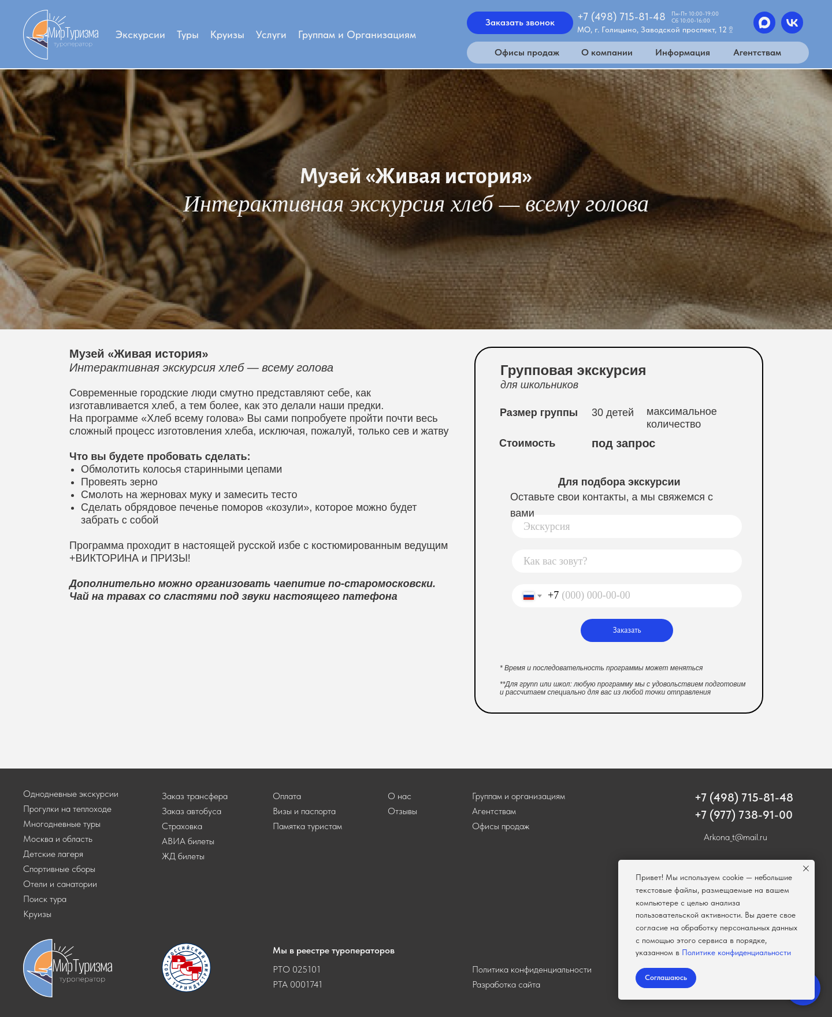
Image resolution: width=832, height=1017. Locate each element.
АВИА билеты (188, 841)
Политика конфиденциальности (532, 969)
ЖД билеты (183, 856)
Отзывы (402, 811)
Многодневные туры (62, 823)
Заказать (627, 630)
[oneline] (627, 526)
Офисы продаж (500, 826)
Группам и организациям (518, 795)
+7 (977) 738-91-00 (743, 815)
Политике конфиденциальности (736, 952)
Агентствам (494, 811)
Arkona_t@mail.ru (735, 837)
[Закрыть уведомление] (806, 868)
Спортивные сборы (59, 868)
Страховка (182, 826)
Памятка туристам (307, 826)
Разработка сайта (506, 984)
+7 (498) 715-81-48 (743, 797)
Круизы (37, 913)
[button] (195, 795)
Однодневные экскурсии (70, 793)
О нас (399, 795)
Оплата (287, 795)
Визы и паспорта (304, 811)
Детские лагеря (53, 853)
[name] (627, 561)
